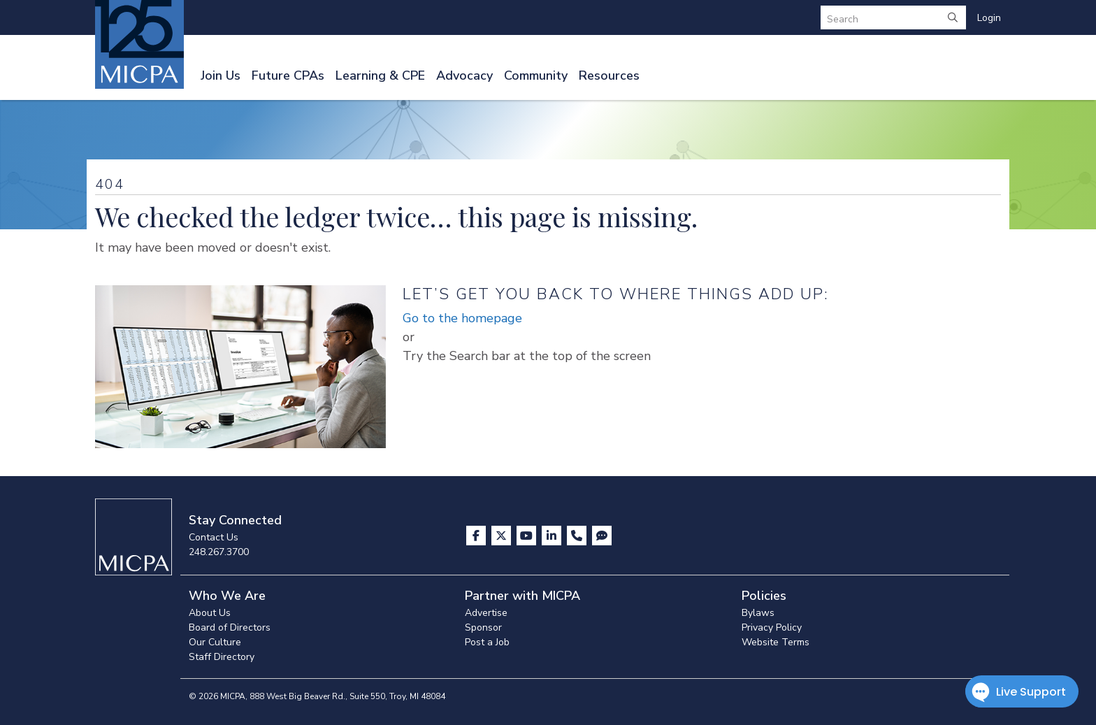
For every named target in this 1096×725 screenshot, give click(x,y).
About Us (210, 612)
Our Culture (215, 642)
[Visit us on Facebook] (477, 535)
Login (989, 17)
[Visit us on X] (502, 535)
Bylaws (758, 612)
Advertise (486, 612)
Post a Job (487, 642)
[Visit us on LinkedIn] (552, 535)
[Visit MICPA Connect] (602, 535)
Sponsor (483, 627)
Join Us (220, 75)
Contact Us (213, 537)
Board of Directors (230, 627)
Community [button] (536, 75)
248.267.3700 (219, 552)
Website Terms (775, 642)
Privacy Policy (772, 627)
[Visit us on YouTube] (527, 535)
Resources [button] (609, 75)
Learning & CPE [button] (380, 75)
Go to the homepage (462, 318)
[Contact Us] (578, 535)
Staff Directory (221, 656)
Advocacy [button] (464, 75)
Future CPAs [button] (288, 75)
